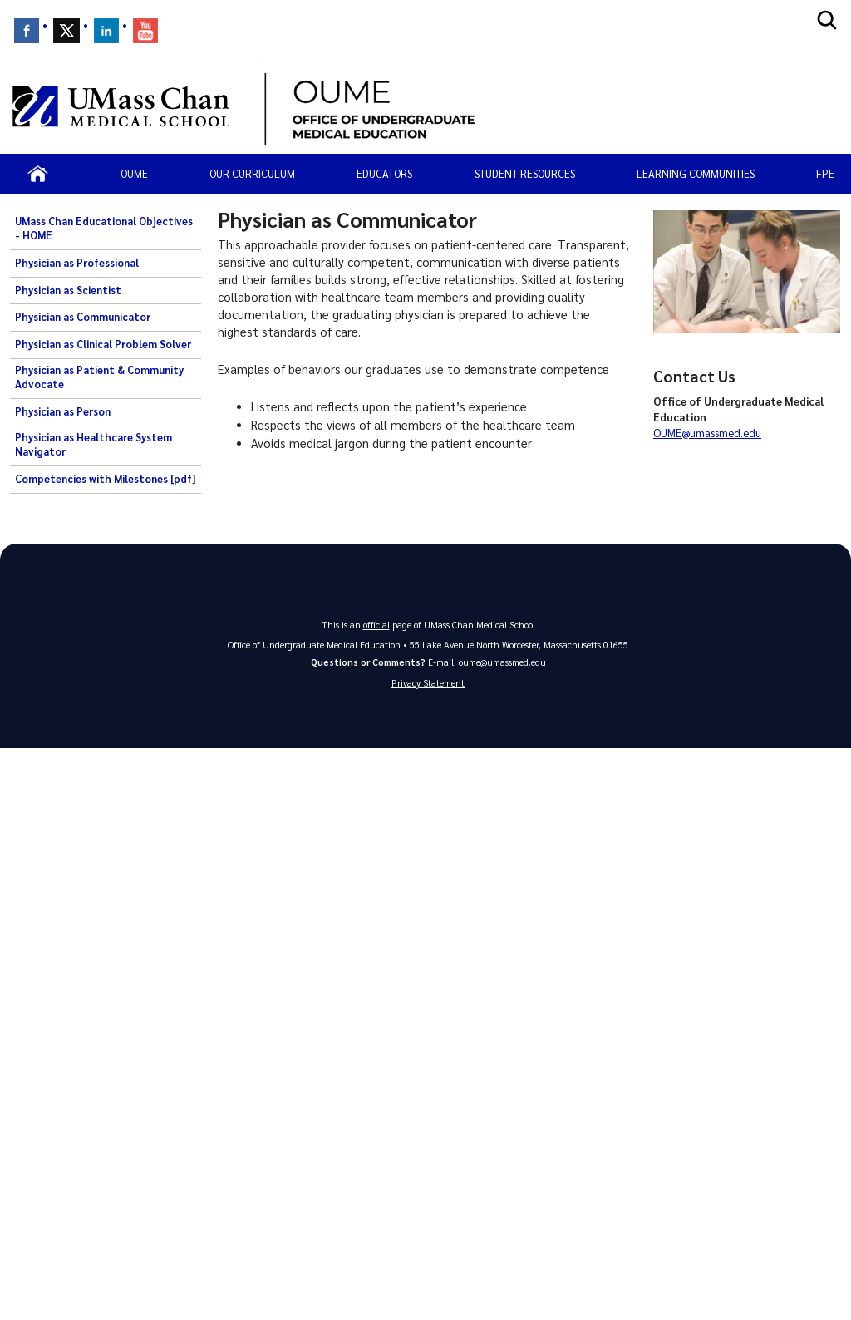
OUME (134, 173)
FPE (825, 173)
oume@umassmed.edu (502, 662)
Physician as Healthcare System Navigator (93, 445)
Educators (384, 173)
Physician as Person (63, 411)
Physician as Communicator (82, 316)
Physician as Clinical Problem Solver (103, 344)
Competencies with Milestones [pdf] (105, 478)
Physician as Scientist (68, 290)
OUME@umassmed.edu (707, 433)
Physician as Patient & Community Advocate (99, 377)
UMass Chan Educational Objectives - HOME (104, 228)
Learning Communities (696, 173)
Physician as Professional (77, 262)
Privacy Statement (428, 683)
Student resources (525, 173)
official (376, 624)
